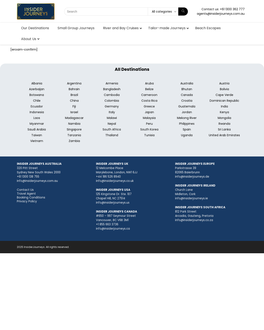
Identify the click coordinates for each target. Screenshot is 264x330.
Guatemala (186, 106)
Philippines (186, 124)
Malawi (112, 118)
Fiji (74, 106)
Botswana (36, 95)
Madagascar (74, 118)
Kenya (224, 112)
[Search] (183, 11)
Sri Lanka (224, 129)
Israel (74, 112)
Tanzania (74, 135)
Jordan (187, 112)
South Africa (112, 129)
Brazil (74, 95)
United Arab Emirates (224, 135)
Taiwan (36, 135)
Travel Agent (26, 193)
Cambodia (112, 95)
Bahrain (74, 89)
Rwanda (224, 124)
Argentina (74, 83)
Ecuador (37, 106)
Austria (224, 83)
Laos (36, 118)
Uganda (187, 135)
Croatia (186, 100)
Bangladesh (111, 89)
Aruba (149, 83)
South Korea (149, 129)
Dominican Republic (224, 100)
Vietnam (36, 141)
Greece (149, 106)
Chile (37, 100)
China (74, 100)
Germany (112, 106)
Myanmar (37, 124)
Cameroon (149, 95)
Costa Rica (149, 100)
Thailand (111, 135)
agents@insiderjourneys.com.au (221, 14)
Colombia (111, 100)
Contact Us (25, 190)
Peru (149, 124)
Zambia (74, 141)
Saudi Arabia (37, 129)
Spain (187, 129)
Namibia (74, 124)
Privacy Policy (27, 201)
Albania (36, 83)
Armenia (112, 83)
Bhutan (186, 89)
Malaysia (149, 118)
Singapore (74, 129)
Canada (187, 95)
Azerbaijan (36, 89)
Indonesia (37, 112)
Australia (186, 83)
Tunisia (149, 135)
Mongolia (224, 118)
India (224, 106)
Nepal (112, 124)
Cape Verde (224, 95)
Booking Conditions (31, 197)
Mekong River (187, 118)
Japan (149, 112)
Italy (112, 112)
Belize (149, 89)
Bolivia (224, 89)
